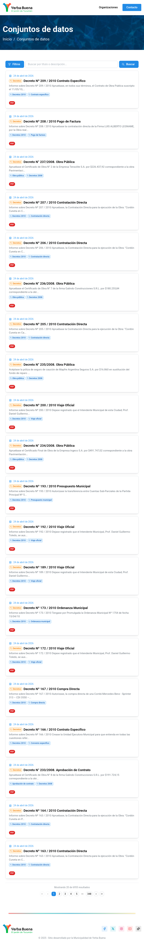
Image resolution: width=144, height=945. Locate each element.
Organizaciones (108, 7)
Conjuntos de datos (33, 39)
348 (89, 894)
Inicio (7, 39)
